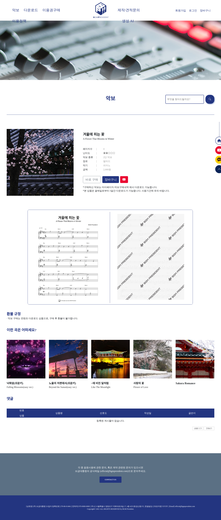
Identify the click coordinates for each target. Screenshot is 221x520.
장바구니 (205, 10)
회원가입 (180, 10)
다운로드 (31, 10)
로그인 (193, 10)
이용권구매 (51, 10)
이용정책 (19, 21)
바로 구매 (91, 179)
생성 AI (128, 21)
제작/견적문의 (129, 10)
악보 (15, 10)
